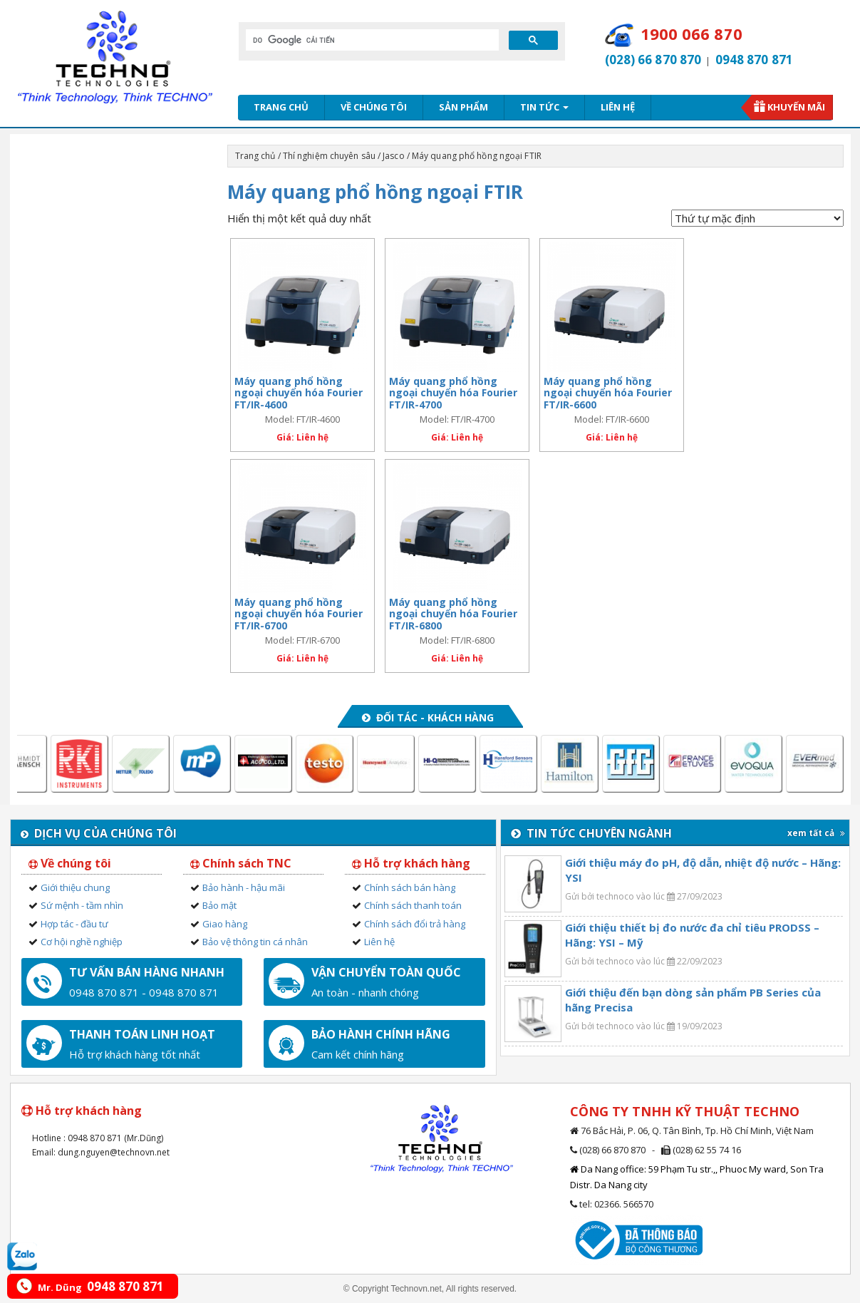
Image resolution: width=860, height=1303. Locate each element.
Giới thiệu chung (75, 887)
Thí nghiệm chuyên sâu (329, 156)
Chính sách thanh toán (413, 905)
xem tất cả (816, 833)
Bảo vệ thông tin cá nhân (255, 941)
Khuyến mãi (796, 107)
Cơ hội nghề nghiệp (82, 941)
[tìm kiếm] (371, 40)
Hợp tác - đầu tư (74, 923)
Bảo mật (219, 905)
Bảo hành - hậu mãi (243, 887)
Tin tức (544, 107)
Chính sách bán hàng (409, 887)
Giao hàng (224, 923)
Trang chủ (281, 107)
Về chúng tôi (374, 107)
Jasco (394, 156)
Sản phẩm (463, 107)
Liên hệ (618, 107)
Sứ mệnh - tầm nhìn (82, 905)
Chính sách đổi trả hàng (414, 923)
